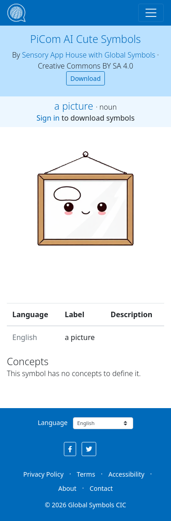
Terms (86, 474)
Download (85, 78)
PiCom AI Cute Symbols (85, 39)
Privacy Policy (43, 474)
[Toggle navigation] (151, 13)
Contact (101, 488)
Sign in (48, 118)
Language (52, 422)
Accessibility (127, 474)
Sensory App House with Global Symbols (88, 55)
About (67, 488)
